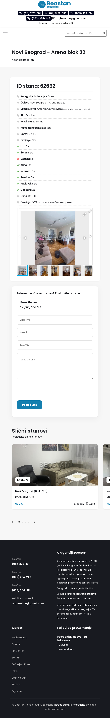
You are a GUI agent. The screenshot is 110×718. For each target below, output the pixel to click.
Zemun (16, 657)
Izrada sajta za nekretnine (70, 704)
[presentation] (42, 390)
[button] (90, 211)
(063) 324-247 (21, 577)
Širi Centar (18, 651)
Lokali (15, 671)
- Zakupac (62, 644)
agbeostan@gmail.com (28, 603)
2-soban (79, 503)
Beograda (62, 588)
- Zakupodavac (65, 649)
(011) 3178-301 (20, 564)
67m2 (90, 503)
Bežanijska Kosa (21, 664)
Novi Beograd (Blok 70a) (31, 491)
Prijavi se (17, 691)
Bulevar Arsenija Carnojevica (44, 109)
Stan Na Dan (19, 677)
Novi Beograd (19, 637)
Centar (16, 644)
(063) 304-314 (30, 307)
